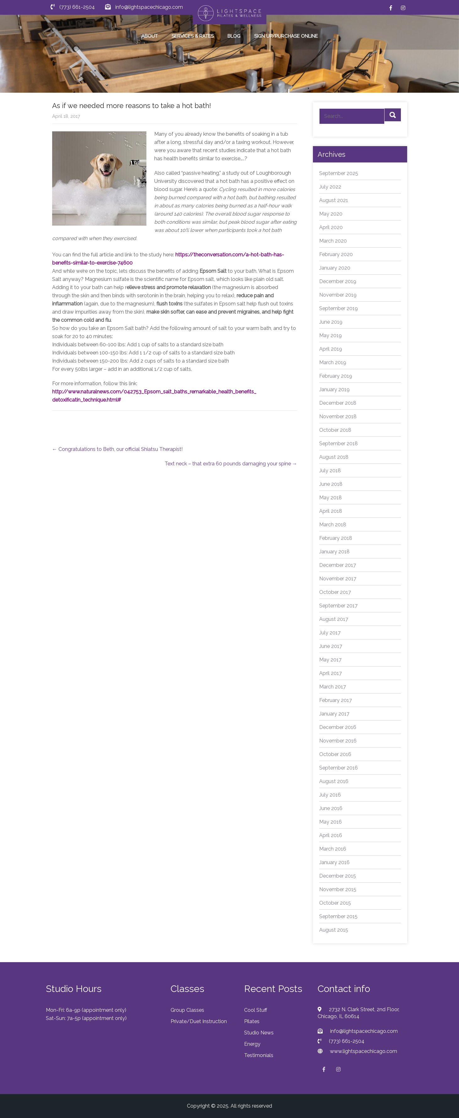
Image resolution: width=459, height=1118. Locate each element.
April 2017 (330, 673)
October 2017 (335, 592)
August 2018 (333, 457)
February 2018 (335, 538)
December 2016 (337, 727)
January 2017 (334, 714)
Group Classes (187, 1010)
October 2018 (335, 430)
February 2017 (335, 700)
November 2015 (337, 889)
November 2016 (338, 741)
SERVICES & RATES (193, 36)
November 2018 (338, 416)
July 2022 (330, 187)
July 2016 (330, 795)
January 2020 (334, 268)
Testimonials (258, 1055)
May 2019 (330, 335)
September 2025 (338, 173)
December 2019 (337, 281)
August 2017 (333, 619)
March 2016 (332, 849)
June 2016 (330, 808)
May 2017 (330, 660)
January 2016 (334, 862)
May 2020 (330, 214)
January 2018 (334, 552)
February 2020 (336, 254)
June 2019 (330, 322)
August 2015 (333, 930)
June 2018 (330, 484)
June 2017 (330, 646)
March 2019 (332, 362)
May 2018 (330, 498)
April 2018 (330, 511)
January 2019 (334, 389)
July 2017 (330, 633)
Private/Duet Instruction (199, 1021)
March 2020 (333, 241)
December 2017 (337, 565)
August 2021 (333, 200)
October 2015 (335, 903)
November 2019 (338, 295)
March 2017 (332, 687)
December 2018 (337, 403)
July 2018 (330, 471)
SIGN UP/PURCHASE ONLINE (286, 36)
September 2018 (338, 444)
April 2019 (330, 349)
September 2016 (338, 768)
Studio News (259, 1033)
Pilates (252, 1021)
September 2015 (338, 916)
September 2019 (338, 308)
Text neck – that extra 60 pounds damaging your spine (231, 464)
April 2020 (331, 227)
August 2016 (333, 781)
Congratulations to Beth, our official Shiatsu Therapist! (117, 449)
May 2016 (330, 822)
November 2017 (337, 579)
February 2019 (335, 376)
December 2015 (337, 876)
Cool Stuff (255, 1010)
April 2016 (330, 835)
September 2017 (338, 606)
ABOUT (149, 36)
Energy (252, 1044)
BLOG (233, 36)
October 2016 (335, 754)
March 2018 (332, 525)
